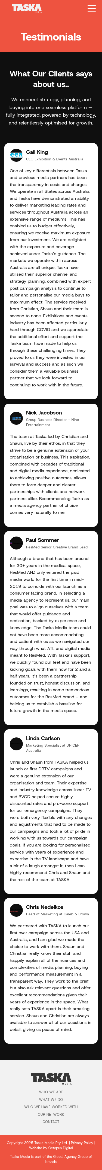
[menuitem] (51, 1093)
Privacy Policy (82, 1143)
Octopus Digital (60, 1148)
